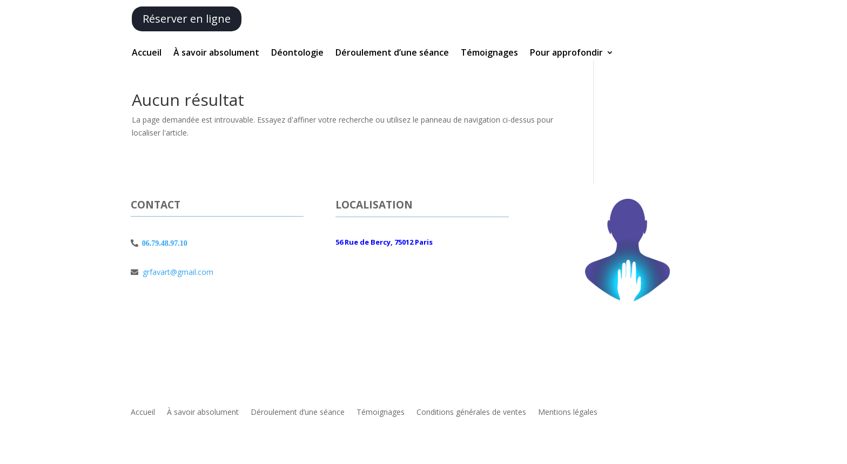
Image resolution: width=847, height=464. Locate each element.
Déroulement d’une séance (392, 53)
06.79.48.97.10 (162, 243)
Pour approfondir (566, 53)
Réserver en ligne (187, 18)
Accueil (147, 53)
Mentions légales (567, 411)
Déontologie (297, 53)
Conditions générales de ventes (471, 411)
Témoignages (489, 53)
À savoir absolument (216, 53)
